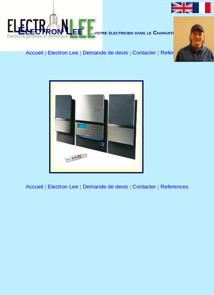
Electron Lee (64, 53)
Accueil (35, 53)
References (174, 187)
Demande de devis (106, 53)
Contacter (144, 53)
